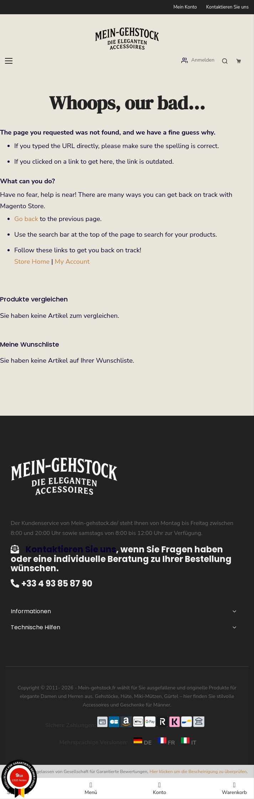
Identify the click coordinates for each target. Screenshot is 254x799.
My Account (72, 261)
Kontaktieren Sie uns (227, 7)
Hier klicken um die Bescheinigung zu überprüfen (198, 771)
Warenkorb (234, 789)
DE (141, 743)
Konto (159, 789)
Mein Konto (185, 7)
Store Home (32, 261)
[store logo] (127, 39)
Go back (26, 219)
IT (186, 743)
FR (165, 743)
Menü (90, 789)
